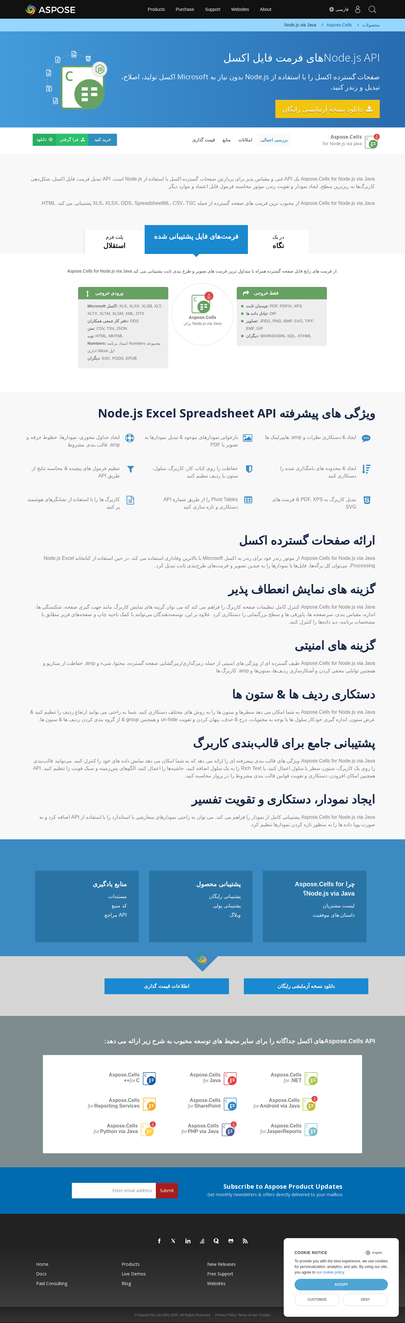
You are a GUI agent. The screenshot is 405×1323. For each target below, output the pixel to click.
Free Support (220, 1274)
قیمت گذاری (203, 139)
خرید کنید (103, 139)
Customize (317, 1299)
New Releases (221, 1264)
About (266, 9)
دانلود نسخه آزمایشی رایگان (327, 108)
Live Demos (134, 1274)
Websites (240, 9)
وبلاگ (235, 915)
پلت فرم (113, 242)
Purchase (185, 9)
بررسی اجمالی (274, 139)
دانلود (44, 139)
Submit (167, 1190)
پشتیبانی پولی (226, 905)
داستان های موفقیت (334, 915)
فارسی (337, 9)
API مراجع (116, 915)
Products (156, 9)
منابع (226, 139)
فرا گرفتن (72, 139)
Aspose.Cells (285, 1077)
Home (42, 1264)
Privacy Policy (225, 1315)
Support (212, 9)
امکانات (245, 139)
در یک (279, 242)
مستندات (117, 896)
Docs (41, 1274)
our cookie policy (330, 1272)
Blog (126, 1283)
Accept (341, 1284)
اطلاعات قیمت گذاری (166, 986)
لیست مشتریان (339, 905)
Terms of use (247, 1315)
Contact (264, 1315)
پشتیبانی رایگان (224, 896)
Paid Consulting (51, 1283)
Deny (365, 1299)
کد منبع (119, 905)
